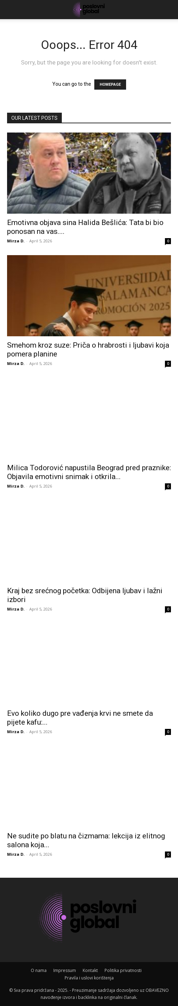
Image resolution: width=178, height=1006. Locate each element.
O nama (39, 970)
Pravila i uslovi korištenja (89, 978)
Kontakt (90, 970)
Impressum (64, 970)
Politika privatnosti (123, 970)
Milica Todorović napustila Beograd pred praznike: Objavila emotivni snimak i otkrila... (89, 472)
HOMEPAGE (110, 84)
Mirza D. (15, 240)
